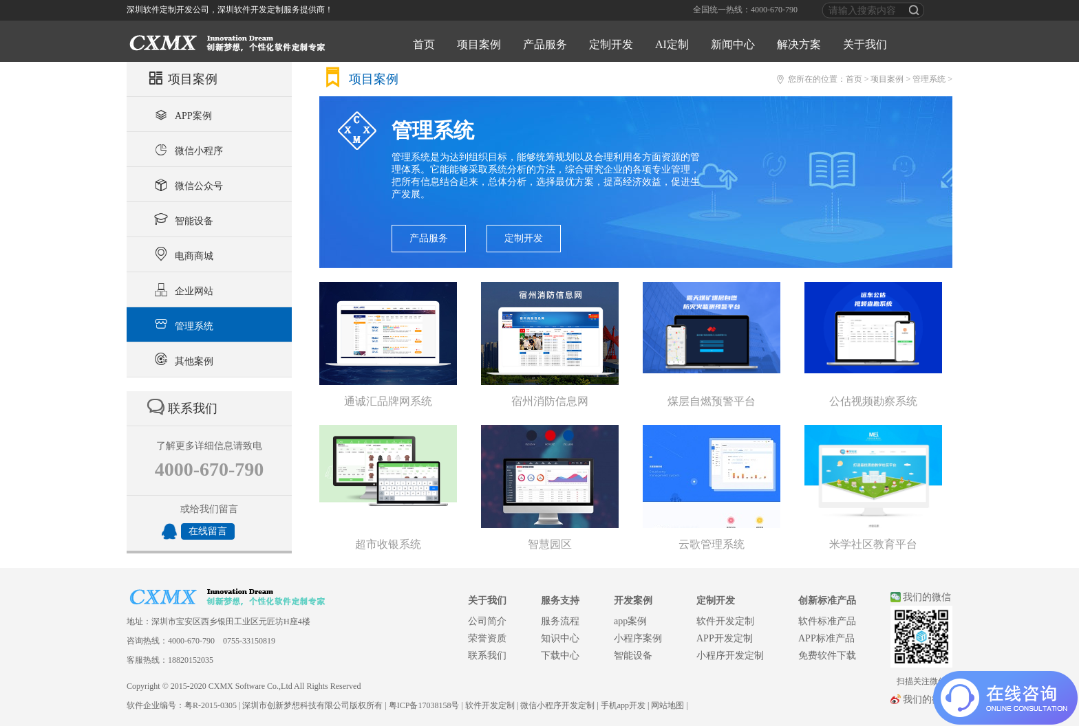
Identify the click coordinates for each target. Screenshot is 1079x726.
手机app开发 (623, 705)
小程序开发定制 (730, 655)
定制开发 (611, 44)
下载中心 (560, 655)
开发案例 (633, 600)
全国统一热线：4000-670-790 (745, 9)
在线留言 (208, 531)
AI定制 (672, 44)
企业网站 (182, 289)
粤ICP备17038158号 (424, 705)
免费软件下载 (827, 655)
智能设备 (182, 219)
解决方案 (799, 44)
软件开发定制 (725, 621)
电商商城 (182, 254)
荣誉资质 (487, 638)
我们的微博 (927, 699)
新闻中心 (733, 44)
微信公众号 (187, 184)
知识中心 (560, 638)
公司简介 (487, 621)
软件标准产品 (827, 621)
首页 (424, 44)
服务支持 (560, 600)
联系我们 (487, 655)
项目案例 (479, 44)
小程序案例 (638, 638)
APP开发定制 (724, 638)
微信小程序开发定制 (557, 705)
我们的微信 (927, 597)
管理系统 (182, 324)
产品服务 (545, 44)
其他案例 (182, 359)
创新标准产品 (827, 600)
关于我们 (865, 44)
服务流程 (560, 621)
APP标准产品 (826, 638)
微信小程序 (187, 149)
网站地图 (667, 705)
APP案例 (181, 114)
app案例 (630, 621)
